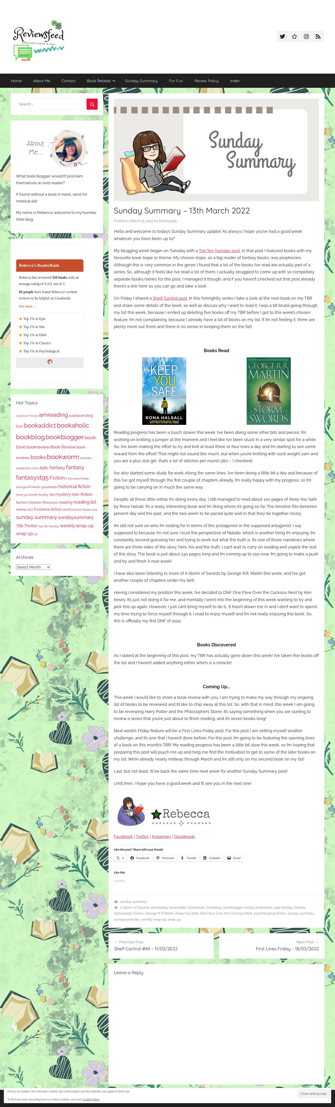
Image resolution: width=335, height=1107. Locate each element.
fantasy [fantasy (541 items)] (75, 467)
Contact (69, 80)
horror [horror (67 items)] (19, 494)
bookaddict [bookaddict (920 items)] (40, 425)
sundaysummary (127, 919)
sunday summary (133, 902)
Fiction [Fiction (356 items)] (57, 478)
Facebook (123, 836)
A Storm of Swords (134, 908)
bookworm (264, 908)
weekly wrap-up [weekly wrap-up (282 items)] (77, 525)
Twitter (142, 836)
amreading (159, 908)
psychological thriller (270, 913)
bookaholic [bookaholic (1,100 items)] (73, 425)
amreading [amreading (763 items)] (53, 414)
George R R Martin (159, 913)
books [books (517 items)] (38, 457)
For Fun (176, 80)
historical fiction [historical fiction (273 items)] (74, 486)
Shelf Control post (170, 298)
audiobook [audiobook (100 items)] (76, 415)
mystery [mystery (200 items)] (63, 494)
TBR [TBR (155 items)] (19, 526)
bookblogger (233, 908)
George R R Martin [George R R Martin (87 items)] (28, 487)
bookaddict (177, 908)
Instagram (161, 836)
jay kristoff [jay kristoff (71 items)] (30, 494)
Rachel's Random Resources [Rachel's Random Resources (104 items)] (37, 502)
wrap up (174, 919)
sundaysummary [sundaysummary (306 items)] (76, 517)
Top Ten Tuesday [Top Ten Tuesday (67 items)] (48, 526)
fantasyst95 (168, 221)
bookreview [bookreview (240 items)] (37, 447)
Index (234, 80)
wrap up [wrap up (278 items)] (24, 533)
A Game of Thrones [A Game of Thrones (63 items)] (27, 415)
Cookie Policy (91, 1099)
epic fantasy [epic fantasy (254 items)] (52, 467)
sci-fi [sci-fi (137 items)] (32, 509)
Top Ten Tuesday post (219, 250)
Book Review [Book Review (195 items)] (63, 447)
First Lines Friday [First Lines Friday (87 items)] (77, 478)
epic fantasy (283, 908)
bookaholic (196, 908)
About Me (41, 80)
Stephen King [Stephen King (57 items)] (89, 509)
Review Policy (207, 80)
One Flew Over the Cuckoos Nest (226, 913)
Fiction (138, 913)
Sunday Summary (141, 80)
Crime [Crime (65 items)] (35, 468)
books (249, 908)
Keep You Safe (186, 913)
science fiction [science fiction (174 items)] (49, 509)
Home (16, 80)
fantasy (299, 908)
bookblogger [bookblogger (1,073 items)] (65, 437)
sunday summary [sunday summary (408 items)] (36, 517)
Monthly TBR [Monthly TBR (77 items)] (46, 494)
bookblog (214, 908)
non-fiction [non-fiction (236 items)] (82, 494)
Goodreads (184, 836)
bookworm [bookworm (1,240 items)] (63, 457)
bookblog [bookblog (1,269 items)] (30, 437)
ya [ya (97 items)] (35, 534)
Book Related (101, 80)
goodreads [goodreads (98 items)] (49, 487)
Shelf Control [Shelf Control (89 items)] (72, 509)
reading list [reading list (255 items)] (84, 502)
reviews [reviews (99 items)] (21, 509)
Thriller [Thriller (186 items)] (30, 525)
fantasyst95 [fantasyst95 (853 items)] (32, 477)
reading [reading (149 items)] (66, 502)
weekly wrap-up (153, 919)
